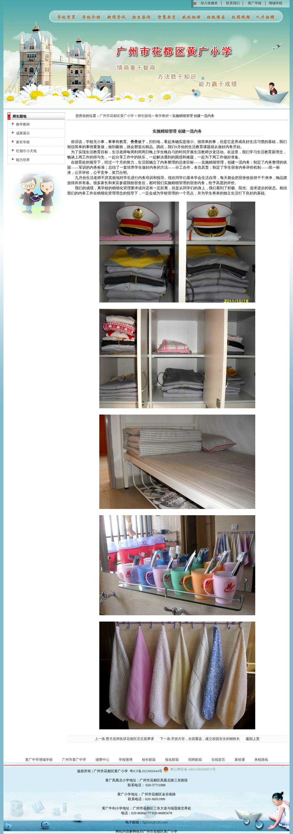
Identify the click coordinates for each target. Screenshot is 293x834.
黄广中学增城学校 (39, 760)
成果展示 (23, 133)
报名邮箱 (172, 760)
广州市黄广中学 (74, 760)
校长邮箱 (149, 760)
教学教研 (23, 124)
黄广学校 (255, 3)
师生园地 (144, 116)
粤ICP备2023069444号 (146, 771)
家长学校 (23, 142)
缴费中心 (102, 760)
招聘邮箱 (195, 760)
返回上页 (253, 739)
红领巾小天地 (26, 151)
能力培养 (23, 160)
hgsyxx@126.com (154, 822)
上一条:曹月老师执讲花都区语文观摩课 (124, 739)
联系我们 (233, 3)
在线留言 (218, 760)
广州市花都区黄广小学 (117, 116)
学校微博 (125, 760)
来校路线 (261, 760)
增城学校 (275, 3)
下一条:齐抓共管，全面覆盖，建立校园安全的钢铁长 (200, 739)
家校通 (240, 760)
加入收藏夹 (209, 3)
